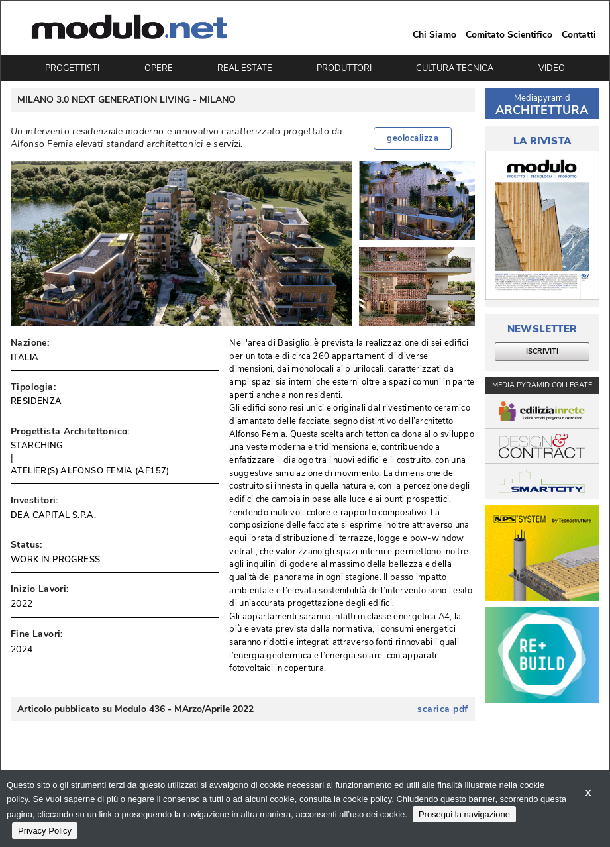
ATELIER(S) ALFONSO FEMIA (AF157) (90, 471)
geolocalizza (412, 138)
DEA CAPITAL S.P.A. (53, 515)
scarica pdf (442, 709)
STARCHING (37, 446)
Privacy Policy (45, 831)
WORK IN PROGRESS (55, 560)
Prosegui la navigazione (464, 814)
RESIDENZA (36, 401)
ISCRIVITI (542, 351)
